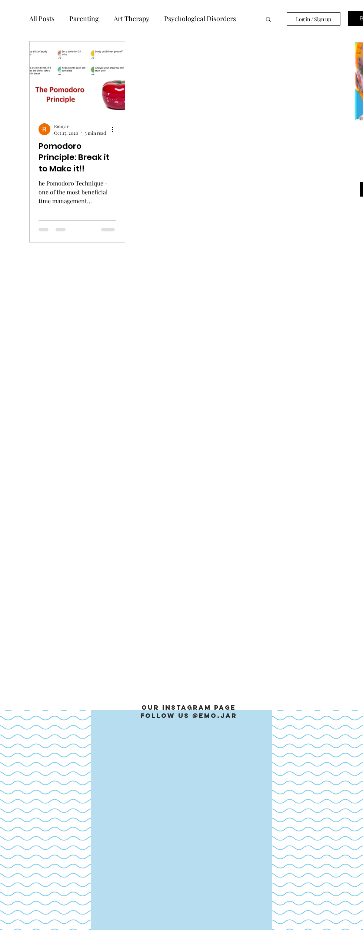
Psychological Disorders (200, 18)
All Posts (41, 18)
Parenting (84, 18)
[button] (268, 20)
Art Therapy (131, 18)
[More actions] (114, 129)
